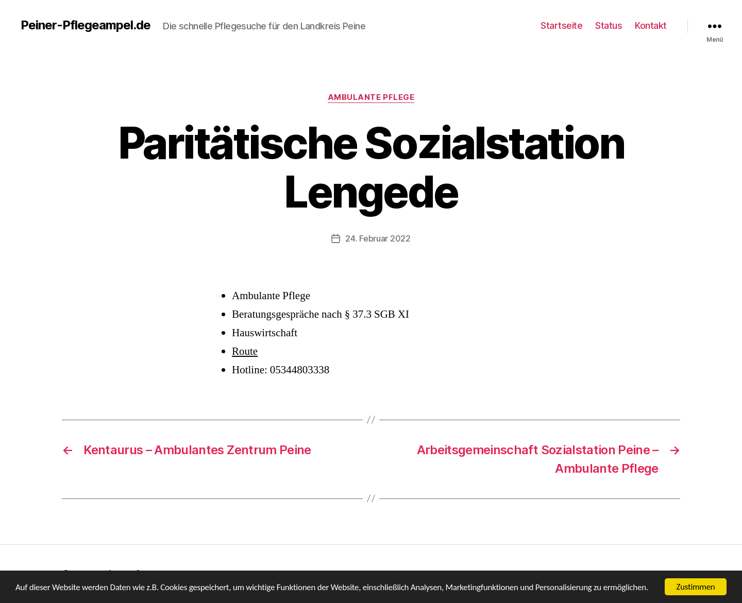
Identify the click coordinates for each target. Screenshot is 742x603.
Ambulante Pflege (371, 97)
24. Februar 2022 (378, 238)
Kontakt (651, 25)
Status (608, 25)
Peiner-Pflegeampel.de (85, 25)
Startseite (561, 25)
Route (245, 351)
